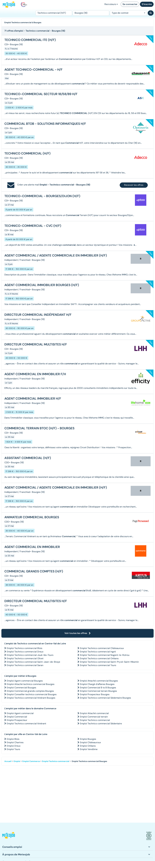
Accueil (8, 761)
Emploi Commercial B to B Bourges (98, 687)
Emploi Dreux (13, 745)
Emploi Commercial (17, 716)
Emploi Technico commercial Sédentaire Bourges (105, 697)
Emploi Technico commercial (95, 720)
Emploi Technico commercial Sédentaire (101, 723)
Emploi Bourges (88, 739)
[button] (8, 836)
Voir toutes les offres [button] (77, 633)
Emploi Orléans (88, 745)
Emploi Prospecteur (17, 720)
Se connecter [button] (130, 4)
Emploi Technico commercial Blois (24, 648)
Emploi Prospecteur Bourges (94, 694)
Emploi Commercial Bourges (21, 687)
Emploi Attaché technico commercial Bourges (30, 684)
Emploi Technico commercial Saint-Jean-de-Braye (33, 661)
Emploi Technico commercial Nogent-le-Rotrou (104, 655)
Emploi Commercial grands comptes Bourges (30, 690)
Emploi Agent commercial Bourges (25, 680)
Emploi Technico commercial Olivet (25, 658)
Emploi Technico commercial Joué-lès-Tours (30, 655)
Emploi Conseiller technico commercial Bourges (32, 694)
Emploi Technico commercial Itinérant (26, 723)
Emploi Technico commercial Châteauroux (102, 648)
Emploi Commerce (31, 761)
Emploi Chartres (15, 742)
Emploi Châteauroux (90, 742)
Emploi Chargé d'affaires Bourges (97, 684)
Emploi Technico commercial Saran (25, 665)
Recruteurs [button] (111, 4)
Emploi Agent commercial (20, 713)
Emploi (17, 761)
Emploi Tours (13, 749)
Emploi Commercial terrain (94, 716)
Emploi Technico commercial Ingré (98, 651)
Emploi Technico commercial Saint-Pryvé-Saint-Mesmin (109, 661)
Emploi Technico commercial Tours (98, 665)
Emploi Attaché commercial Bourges (99, 680)
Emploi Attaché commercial (94, 713)
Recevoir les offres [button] (133, 184)
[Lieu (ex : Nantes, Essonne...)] (91, 13)
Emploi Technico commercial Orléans (99, 658)
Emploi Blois (13, 739)
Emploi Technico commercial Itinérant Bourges (31, 697)
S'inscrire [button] (147, 4)
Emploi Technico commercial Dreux (25, 651)
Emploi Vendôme (88, 749)
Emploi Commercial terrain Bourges (98, 690)
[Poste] (54, 13)
